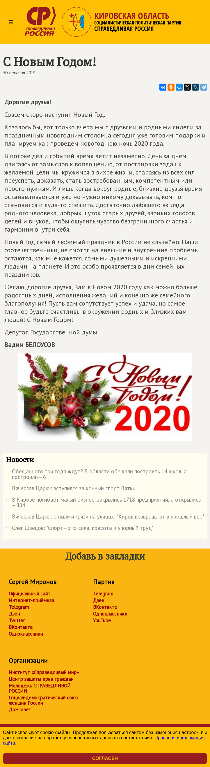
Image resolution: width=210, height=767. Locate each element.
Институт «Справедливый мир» (44, 672)
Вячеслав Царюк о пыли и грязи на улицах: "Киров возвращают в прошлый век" (105, 517)
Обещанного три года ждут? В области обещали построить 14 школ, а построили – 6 (96, 474)
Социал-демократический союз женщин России (43, 700)
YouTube (102, 620)
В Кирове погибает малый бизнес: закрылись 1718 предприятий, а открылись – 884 (103, 503)
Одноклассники (26, 633)
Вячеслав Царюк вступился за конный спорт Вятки (71, 489)
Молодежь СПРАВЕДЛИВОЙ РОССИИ (40, 688)
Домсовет (20, 709)
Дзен (14, 613)
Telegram (19, 607)
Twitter (17, 620)
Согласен (105, 758)
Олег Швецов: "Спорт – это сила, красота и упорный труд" (80, 529)
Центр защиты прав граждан (41, 679)
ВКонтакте (21, 627)
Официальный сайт (29, 593)
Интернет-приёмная (31, 600)
